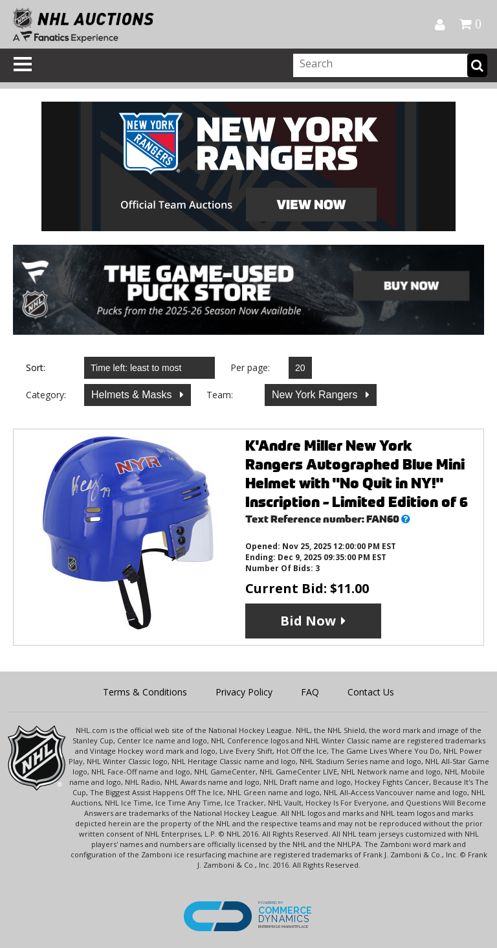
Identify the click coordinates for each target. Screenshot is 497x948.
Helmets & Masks (133, 394)
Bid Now (308, 620)
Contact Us (371, 692)
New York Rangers (316, 394)
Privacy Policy (243, 692)
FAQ (310, 692)
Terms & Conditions (145, 692)
